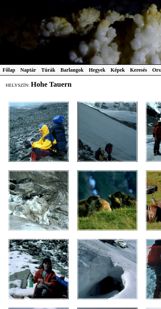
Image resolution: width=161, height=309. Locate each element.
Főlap (9, 70)
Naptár (28, 70)
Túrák (48, 70)
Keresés (138, 70)
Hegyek (97, 70)
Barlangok (72, 70)
